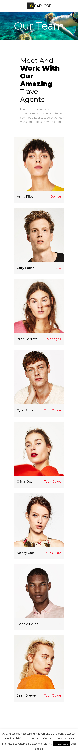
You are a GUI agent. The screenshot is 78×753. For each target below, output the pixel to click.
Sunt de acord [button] (61, 744)
